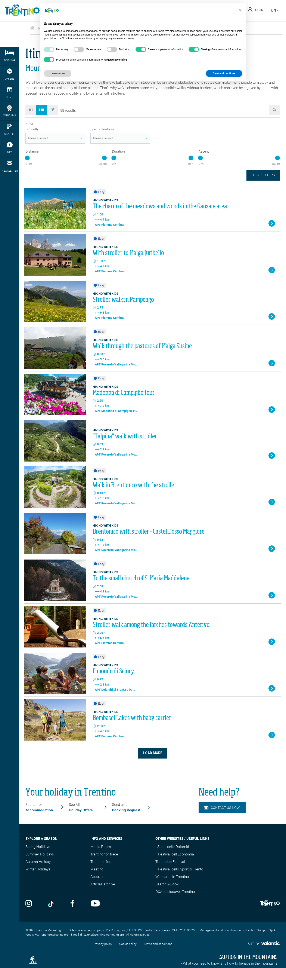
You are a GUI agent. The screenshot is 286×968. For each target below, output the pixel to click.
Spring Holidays (37, 847)
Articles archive (102, 884)
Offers (9, 74)
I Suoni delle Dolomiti (172, 847)
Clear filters (263, 175)
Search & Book (166, 884)
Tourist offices (102, 862)
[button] (240, 10)
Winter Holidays (37, 869)
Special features (102, 129)
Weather (9, 129)
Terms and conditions (158, 944)
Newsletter (9, 166)
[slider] (27, 158)
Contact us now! (222, 808)
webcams (9, 111)
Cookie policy (128, 944)
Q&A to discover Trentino (175, 891)
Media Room (100, 847)
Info (9, 148)
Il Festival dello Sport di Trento (179, 869)
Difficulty (32, 129)
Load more (152, 753)
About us (97, 876)
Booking (9, 56)
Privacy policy (103, 944)
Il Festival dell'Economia (174, 854)
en (275, 10)
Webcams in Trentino (172, 876)
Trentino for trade (104, 854)
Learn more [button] (58, 73)
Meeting (96, 869)
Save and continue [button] (224, 73)
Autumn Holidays (39, 862)
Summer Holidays (39, 854)
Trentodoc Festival (170, 862)
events (9, 93)
